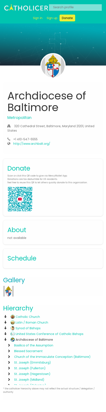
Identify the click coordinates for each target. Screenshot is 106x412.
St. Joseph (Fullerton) (30, 368)
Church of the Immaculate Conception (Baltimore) (52, 357)
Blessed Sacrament (28, 351)
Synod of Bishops (26, 328)
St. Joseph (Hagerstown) (32, 374)
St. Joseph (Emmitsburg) (32, 362)
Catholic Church (25, 317)
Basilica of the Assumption (33, 345)
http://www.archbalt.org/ (31, 144)
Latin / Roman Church (29, 322)
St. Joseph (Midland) (29, 380)
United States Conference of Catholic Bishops (47, 334)
